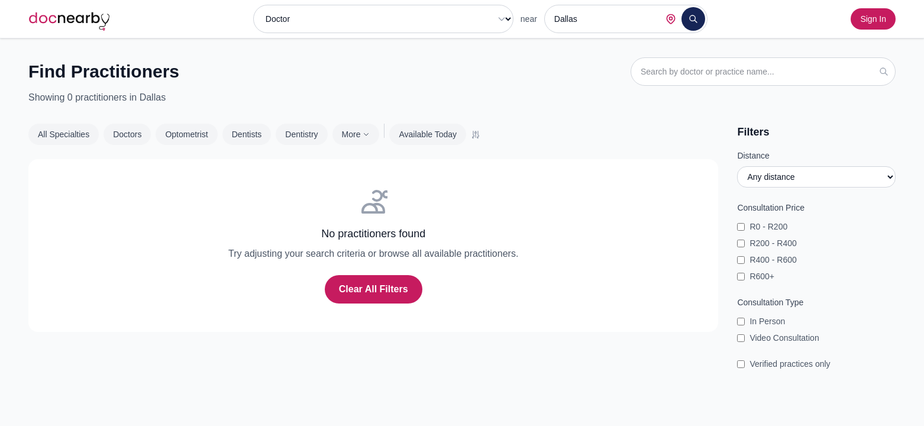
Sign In (873, 19)
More (356, 134)
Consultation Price (771, 207)
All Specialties (63, 134)
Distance (753, 155)
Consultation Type (770, 302)
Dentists (247, 134)
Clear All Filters (373, 289)
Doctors (127, 134)
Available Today (428, 134)
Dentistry (301, 134)
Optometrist (186, 134)
